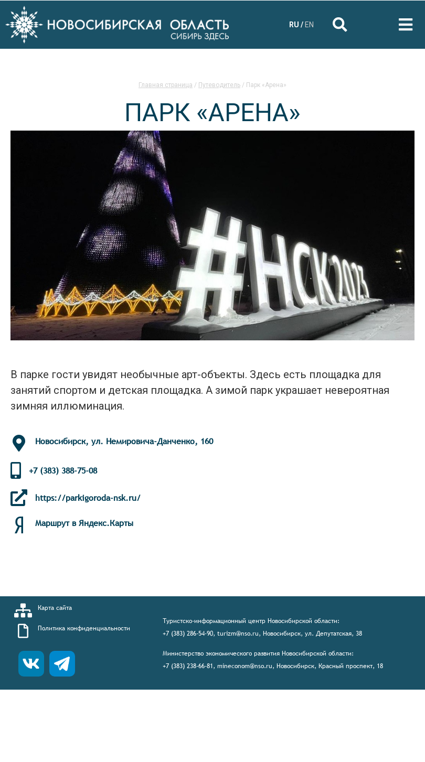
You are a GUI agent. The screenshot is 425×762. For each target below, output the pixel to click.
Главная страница (166, 85)
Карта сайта (55, 608)
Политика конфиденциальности (84, 628)
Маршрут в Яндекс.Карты (84, 523)
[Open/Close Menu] (405, 25)
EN (309, 24)
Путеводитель (219, 85)
